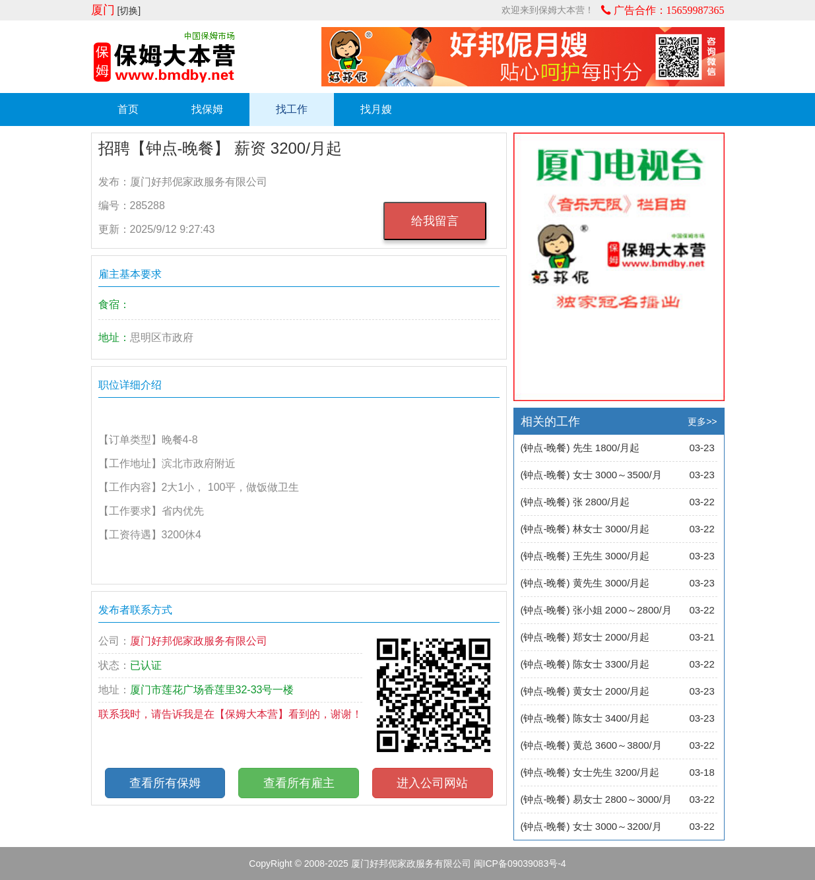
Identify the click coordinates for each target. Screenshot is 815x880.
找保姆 (207, 109)
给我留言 (435, 221)
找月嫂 (376, 109)
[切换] (129, 10)
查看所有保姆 (165, 783)
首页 (128, 109)
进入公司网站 (432, 783)
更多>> (702, 421)
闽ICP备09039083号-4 (520, 863)
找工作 (292, 109)
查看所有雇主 (299, 783)
